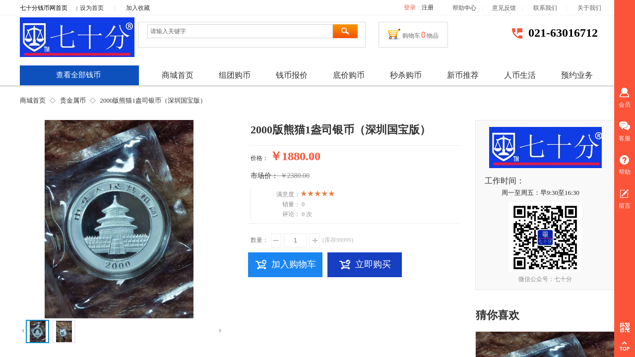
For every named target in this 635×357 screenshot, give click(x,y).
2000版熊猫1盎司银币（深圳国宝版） (153, 100)
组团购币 (235, 75)
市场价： (264, 175)
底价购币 (349, 75)
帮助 (458, 7)
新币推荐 (463, 75)
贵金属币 (73, 100)
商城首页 (33, 100)
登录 (410, 7)
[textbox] (240, 31)
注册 (428, 7)
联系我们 (549, 7)
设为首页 (92, 7)
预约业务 (577, 75)
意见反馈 (504, 7)
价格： (259, 158)
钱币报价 (292, 75)
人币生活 (520, 75)
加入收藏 (138, 7)
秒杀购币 (406, 75)
